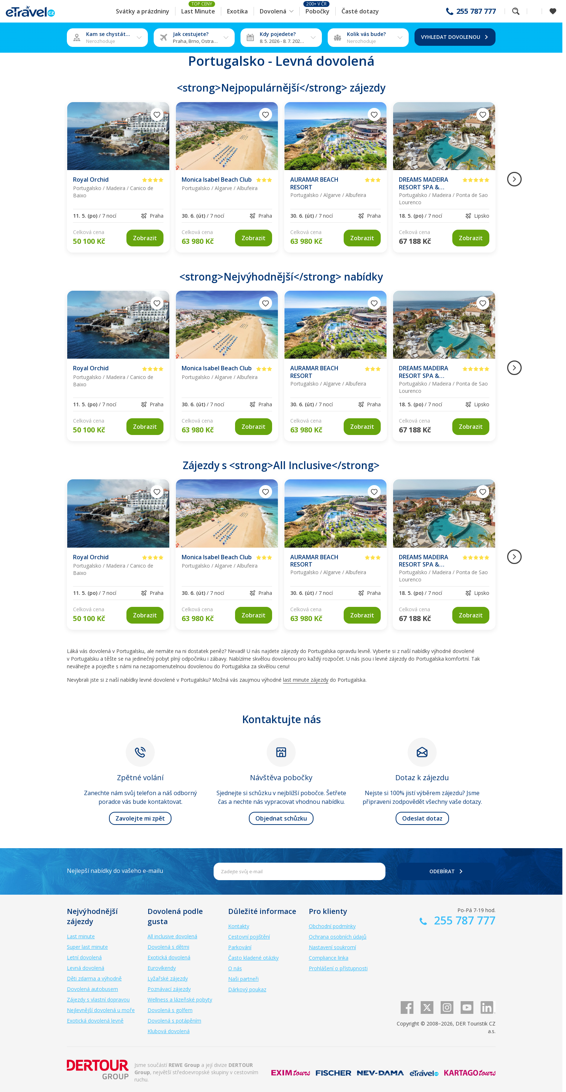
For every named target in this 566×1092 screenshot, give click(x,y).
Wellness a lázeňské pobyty (179, 999)
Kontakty (238, 926)
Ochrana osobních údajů (338, 936)
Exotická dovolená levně (95, 1020)
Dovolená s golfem (170, 1010)
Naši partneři (243, 978)
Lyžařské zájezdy (167, 978)
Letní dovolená (84, 957)
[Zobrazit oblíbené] (553, 11)
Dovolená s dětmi (168, 946)
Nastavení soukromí (332, 947)
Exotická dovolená (168, 957)
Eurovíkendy (161, 967)
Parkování (239, 947)
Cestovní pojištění (249, 936)
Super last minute (87, 946)
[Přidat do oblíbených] (156, 114)
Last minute (81, 936)
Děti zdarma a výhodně (94, 978)
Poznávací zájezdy (169, 989)
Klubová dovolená (168, 1031)
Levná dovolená (85, 967)
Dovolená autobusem (92, 989)
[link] (144, 238)
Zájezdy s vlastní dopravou (98, 999)
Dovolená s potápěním (174, 1020)
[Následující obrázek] (514, 179)
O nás (235, 968)
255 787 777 (476, 11)
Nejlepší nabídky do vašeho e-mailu (115, 871)
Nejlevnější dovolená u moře (101, 1010)
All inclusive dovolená (172, 936)
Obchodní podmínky (332, 926)
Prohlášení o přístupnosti (338, 968)
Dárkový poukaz (247, 989)
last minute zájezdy (305, 679)
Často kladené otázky (253, 957)
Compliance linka (328, 957)
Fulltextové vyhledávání (515, 11)
